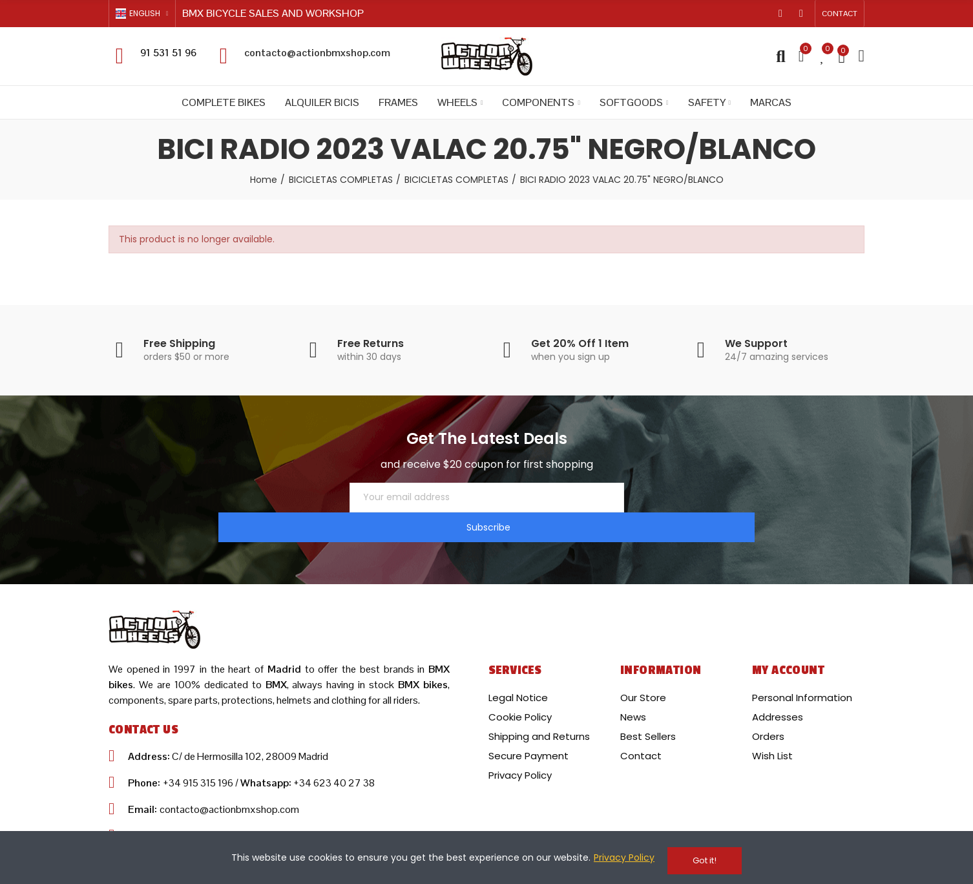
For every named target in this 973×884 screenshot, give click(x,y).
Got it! (705, 860)
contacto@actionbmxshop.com (317, 52)
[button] (839, 13)
